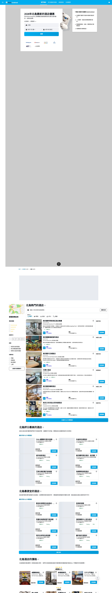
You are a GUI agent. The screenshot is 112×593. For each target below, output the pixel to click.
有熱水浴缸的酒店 (16, 351)
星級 (42, 316)
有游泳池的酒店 (15, 346)
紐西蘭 (23, 269)
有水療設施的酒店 (16, 348)
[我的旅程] (3, 25)
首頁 (19, 269)
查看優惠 (102, 332)
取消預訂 (13, 362)
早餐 (12, 358)
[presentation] (45, 305)
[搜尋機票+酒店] (3, 17)
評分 (49, 316)
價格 (36, 316)
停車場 (13, 360)
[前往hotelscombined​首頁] (12, 2)
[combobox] (30, 21)
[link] (17, 368)
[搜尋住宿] (3, 10)
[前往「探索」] (3, 20)
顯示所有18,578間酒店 (25, 435)
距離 (55, 316)
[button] (2, 2)
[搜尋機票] (3, 7)
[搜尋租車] (3, 13)
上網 (12, 364)
